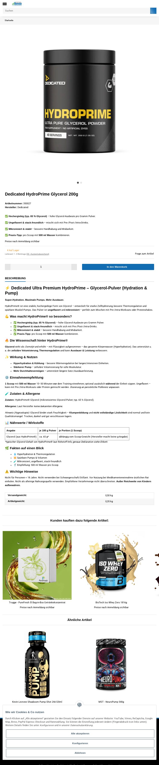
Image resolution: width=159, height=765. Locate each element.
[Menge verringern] (8, 266)
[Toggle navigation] (5, 4)
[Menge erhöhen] (73, 266)
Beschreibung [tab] (13, 277)
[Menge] (41, 266)
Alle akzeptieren (80, 733)
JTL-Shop (102, 760)
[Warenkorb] (153, 4)
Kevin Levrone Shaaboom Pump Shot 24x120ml (37, 692)
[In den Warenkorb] (118, 266)
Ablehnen (80, 752)
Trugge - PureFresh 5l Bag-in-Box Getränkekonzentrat (37, 592)
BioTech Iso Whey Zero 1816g (111, 592)
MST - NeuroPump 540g (111, 692)
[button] (147, 4)
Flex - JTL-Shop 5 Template (67, 760)
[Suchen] (76, 11)
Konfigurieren (80, 743)
